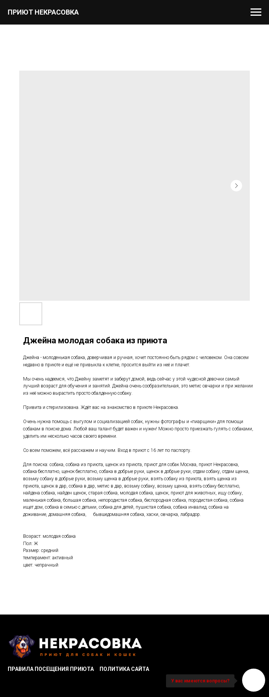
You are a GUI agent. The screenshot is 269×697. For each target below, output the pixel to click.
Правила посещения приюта (51, 669)
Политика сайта (124, 669)
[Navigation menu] (256, 12)
